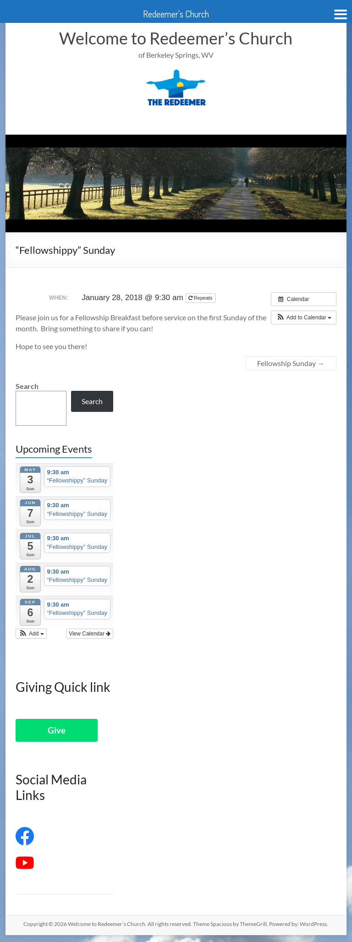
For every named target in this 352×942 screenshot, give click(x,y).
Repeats (201, 298)
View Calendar (89, 633)
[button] (303, 317)
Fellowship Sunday (290, 363)
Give (57, 730)
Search (27, 386)
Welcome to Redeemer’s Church (175, 38)
